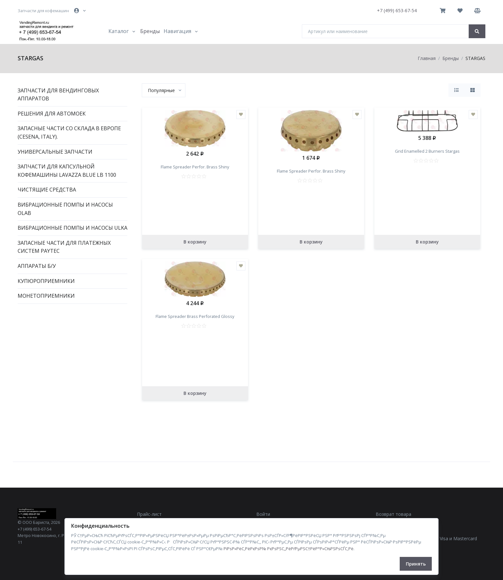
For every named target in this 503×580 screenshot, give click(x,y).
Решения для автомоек (52, 113)
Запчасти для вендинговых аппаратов (58, 94)
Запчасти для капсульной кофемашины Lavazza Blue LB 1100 (67, 170)
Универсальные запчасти (55, 151)
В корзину (195, 242)
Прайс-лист (149, 514)
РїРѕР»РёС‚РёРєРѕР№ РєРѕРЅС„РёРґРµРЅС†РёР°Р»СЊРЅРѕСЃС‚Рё (289, 548)
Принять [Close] (416, 564)
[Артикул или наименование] (385, 31)
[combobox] (163, 90)
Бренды (150, 31)
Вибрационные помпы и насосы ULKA (72, 227)
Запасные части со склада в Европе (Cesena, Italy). (69, 132)
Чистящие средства (47, 189)
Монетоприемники (46, 295)
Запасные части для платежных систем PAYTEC (64, 247)
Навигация (177, 31)
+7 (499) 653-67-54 (397, 10)
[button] (80, 10)
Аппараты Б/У (37, 265)
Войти (263, 514)
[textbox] (161, 90)
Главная (427, 58)
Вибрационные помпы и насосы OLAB (65, 209)
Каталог (118, 31)
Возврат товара (393, 514)
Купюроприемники (46, 281)
